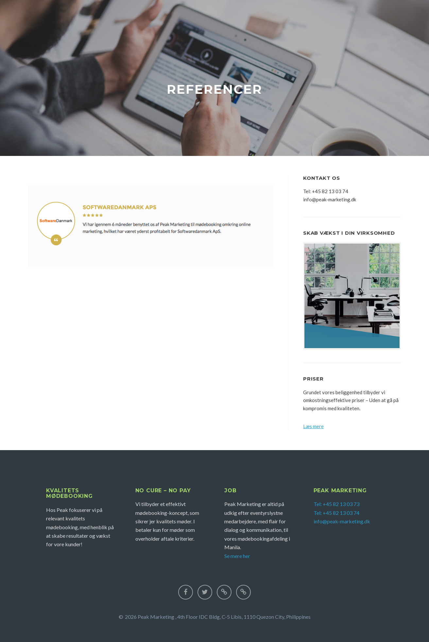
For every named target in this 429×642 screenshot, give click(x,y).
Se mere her (237, 556)
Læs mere (313, 426)
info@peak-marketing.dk (342, 521)
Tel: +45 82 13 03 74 (336, 513)
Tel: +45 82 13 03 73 (336, 504)
